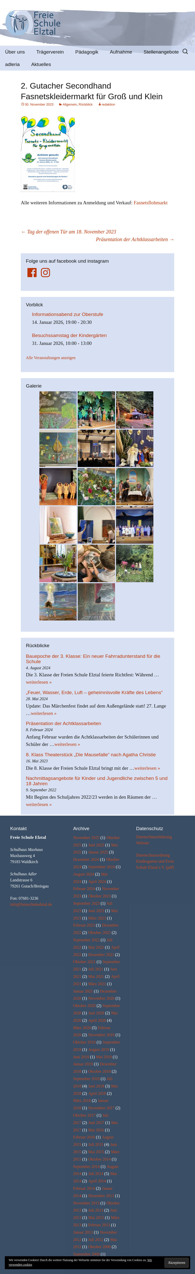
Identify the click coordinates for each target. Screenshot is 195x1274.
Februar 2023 (84, 925)
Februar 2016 (84, 1137)
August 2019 (98, 1049)
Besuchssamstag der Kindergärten (69, 335)
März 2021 (97, 984)
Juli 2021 (95, 969)
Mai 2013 (96, 1217)
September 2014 (86, 1166)
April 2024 (97, 881)
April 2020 (97, 1020)
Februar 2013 (99, 1225)
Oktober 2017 (84, 1115)
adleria (12, 64)
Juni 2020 (96, 1013)
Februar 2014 (84, 1188)
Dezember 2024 (86, 859)
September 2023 (86, 903)
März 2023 (97, 918)
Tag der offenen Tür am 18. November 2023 (68, 231)
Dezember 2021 (101, 954)
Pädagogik (87, 52)
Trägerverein (50, 52)
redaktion (108, 104)
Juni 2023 (96, 911)
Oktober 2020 (84, 1005)
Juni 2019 (81, 1057)
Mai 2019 (104, 1057)
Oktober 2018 (99, 1071)
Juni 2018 (96, 1086)
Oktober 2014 (99, 1159)
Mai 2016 (96, 1130)
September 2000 (86, 1254)
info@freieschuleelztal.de (31, 904)
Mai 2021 (96, 976)
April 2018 (97, 1093)
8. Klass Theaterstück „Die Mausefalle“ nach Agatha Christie (91, 754)
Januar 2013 (83, 1232)
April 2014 (97, 1181)
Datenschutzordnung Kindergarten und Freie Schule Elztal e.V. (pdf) (155, 861)
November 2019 (101, 1035)
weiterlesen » (39, 682)
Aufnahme (121, 52)
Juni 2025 (96, 845)
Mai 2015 (96, 1152)
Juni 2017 (96, 1122)
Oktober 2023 (99, 896)
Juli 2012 (95, 1239)
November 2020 (101, 998)
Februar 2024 (84, 888)
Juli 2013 (95, 1210)
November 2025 (86, 837)
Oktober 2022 (99, 932)
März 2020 (82, 1028)
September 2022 (86, 940)
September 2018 (86, 1079)
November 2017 (101, 1108)
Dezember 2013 (101, 1196)
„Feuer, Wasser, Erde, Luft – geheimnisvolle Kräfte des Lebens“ (94, 692)
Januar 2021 (83, 991)
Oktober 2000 (99, 1247)
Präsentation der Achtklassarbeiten (135, 239)
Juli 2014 (95, 1173)
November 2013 (86, 1203)
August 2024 (83, 874)
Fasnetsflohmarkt (151, 202)
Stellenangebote (161, 52)
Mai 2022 (96, 947)
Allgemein (69, 104)
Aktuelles (41, 64)
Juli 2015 (95, 1144)
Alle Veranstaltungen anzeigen (50, 358)
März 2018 (82, 1100)
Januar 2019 (83, 1064)
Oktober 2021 (84, 962)
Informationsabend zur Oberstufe (67, 314)
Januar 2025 (98, 852)
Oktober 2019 (84, 1042)
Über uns (15, 52)
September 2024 (101, 867)
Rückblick (86, 104)
